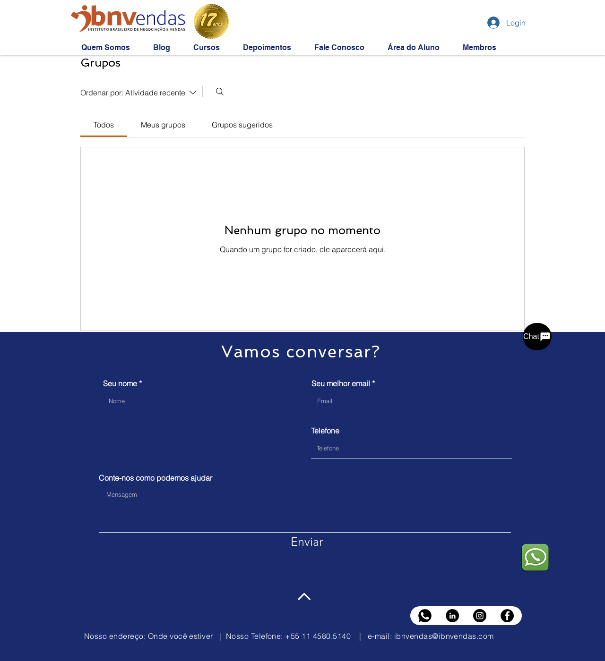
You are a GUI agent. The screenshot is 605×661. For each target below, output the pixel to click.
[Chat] (537, 336)
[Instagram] (479, 615)
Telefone (325, 430)
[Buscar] (219, 91)
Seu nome (120, 383)
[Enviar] (306, 542)
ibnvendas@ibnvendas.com (444, 636)
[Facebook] (507, 615)
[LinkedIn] (452, 615)
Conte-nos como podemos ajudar (155, 478)
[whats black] (425, 615)
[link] (104, 124)
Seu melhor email (340, 383)
